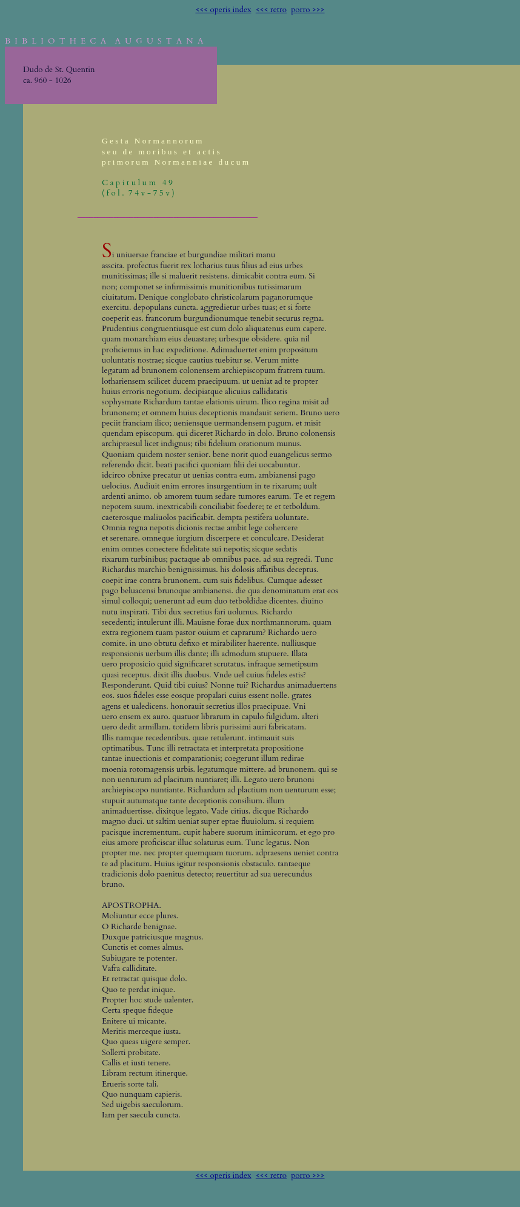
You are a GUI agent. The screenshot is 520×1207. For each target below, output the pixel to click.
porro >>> (307, 9)
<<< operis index (223, 9)
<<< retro (271, 9)
